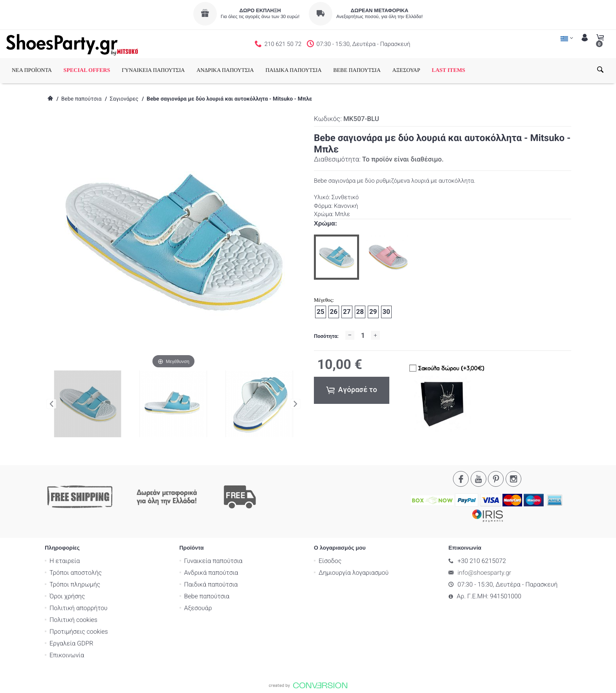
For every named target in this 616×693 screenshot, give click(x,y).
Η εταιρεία (65, 561)
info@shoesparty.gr (485, 572)
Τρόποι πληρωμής (75, 584)
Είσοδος (330, 561)
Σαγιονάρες (124, 99)
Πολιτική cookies (73, 619)
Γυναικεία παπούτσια (213, 561)
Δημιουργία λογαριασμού (354, 572)
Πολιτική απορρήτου (79, 608)
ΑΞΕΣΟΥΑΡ (406, 70)
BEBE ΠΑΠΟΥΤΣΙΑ (357, 70)
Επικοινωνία (67, 655)
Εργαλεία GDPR (71, 643)
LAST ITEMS (448, 70)
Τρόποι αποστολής (76, 572)
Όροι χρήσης (67, 596)
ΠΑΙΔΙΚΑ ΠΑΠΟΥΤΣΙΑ (294, 70)
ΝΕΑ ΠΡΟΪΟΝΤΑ (32, 70)
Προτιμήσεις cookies (79, 631)
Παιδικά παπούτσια (211, 584)
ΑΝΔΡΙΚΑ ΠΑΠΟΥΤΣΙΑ (225, 70)
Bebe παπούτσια (81, 99)
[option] (336, 257)
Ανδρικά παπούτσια (211, 572)
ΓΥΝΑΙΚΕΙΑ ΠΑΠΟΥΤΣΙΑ (153, 70)
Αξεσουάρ (198, 608)
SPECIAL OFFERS (87, 70)
